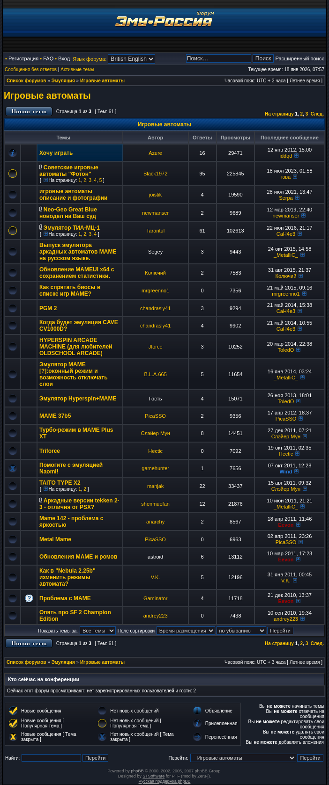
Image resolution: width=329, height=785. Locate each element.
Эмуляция (63, 80)
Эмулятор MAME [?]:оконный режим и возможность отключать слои (73, 374)
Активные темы (77, 69)
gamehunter (155, 468)
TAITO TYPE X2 (60, 483)
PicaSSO (155, 416)
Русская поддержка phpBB (165, 781)
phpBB (137, 771)
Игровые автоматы (102, 80)
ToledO (286, 350)
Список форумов (26, 80)
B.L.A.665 (155, 374)
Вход (64, 58)
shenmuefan (155, 504)
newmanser (155, 213)
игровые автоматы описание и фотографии (73, 194)
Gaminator (155, 598)
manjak (155, 486)
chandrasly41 (155, 308)
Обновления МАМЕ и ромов (78, 556)
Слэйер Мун (155, 433)
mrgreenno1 (155, 290)
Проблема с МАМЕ (65, 598)
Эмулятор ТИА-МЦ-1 (72, 228)
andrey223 (155, 615)
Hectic (155, 451)
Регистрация (23, 58)
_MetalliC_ (286, 255)
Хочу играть (56, 153)
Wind (286, 471)
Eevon (285, 525)
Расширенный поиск (299, 58)
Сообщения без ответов (31, 69)
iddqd (286, 156)
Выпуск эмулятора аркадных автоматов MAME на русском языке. (77, 252)
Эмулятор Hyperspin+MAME (77, 398)
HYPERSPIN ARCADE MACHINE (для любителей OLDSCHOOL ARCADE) (75, 346)
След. (317, 113)
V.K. (155, 577)
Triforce (49, 451)
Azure (155, 153)
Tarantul (155, 230)
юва (286, 177)
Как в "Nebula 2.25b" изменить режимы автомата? (67, 577)
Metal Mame (55, 539)
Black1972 (155, 173)
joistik (155, 194)
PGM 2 (48, 308)
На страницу (279, 113)
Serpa (285, 198)
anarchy (155, 521)
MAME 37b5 (55, 416)
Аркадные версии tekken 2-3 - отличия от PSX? (79, 503)
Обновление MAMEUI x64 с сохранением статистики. (76, 272)
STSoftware (153, 776)
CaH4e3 (286, 234)
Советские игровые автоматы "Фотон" (68, 170)
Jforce (156, 346)
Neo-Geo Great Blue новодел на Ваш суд (68, 212)
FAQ (48, 58)
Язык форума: (89, 59)
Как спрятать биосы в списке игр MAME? (69, 290)
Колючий (155, 273)
